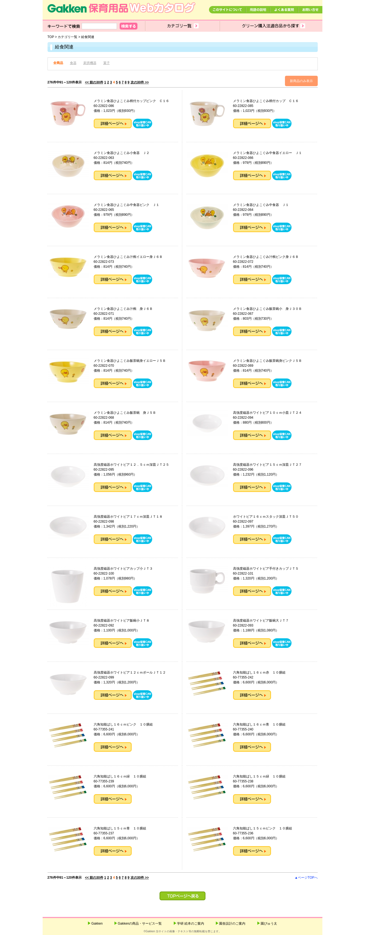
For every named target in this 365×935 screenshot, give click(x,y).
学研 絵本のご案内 (190, 923)
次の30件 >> (140, 82)
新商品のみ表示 (301, 81)
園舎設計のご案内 (232, 923)
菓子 (106, 63)
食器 (73, 63)
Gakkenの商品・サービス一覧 (140, 923)
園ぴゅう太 (269, 923)
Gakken (96, 923)
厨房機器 (89, 63)
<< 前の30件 (94, 82)
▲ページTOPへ (306, 877)
